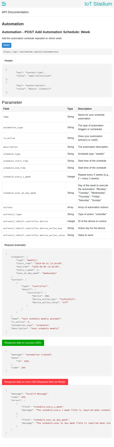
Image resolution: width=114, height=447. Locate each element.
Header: (9, 60)
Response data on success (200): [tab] (23, 342)
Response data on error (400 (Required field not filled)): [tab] (35, 382)
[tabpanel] (57, 411)
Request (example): (15, 245)
